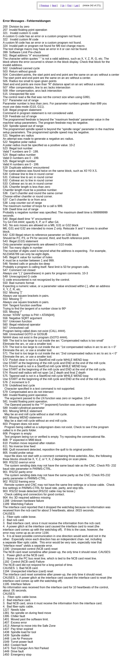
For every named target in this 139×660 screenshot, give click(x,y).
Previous (45, 5)
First (69, 5)
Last (76, 5)
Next (54, 5)
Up (63, 5)
